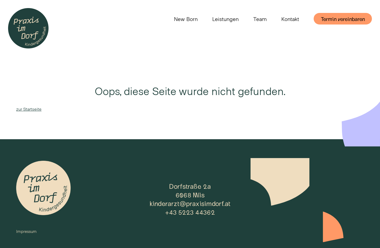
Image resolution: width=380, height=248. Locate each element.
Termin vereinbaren (343, 19)
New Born (186, 19)
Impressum (26, 231)
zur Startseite (29, 108)
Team (260, 19)
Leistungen (225, 19)
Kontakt (290, 19)
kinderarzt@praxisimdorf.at (190, 203)
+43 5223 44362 (190, 212)
